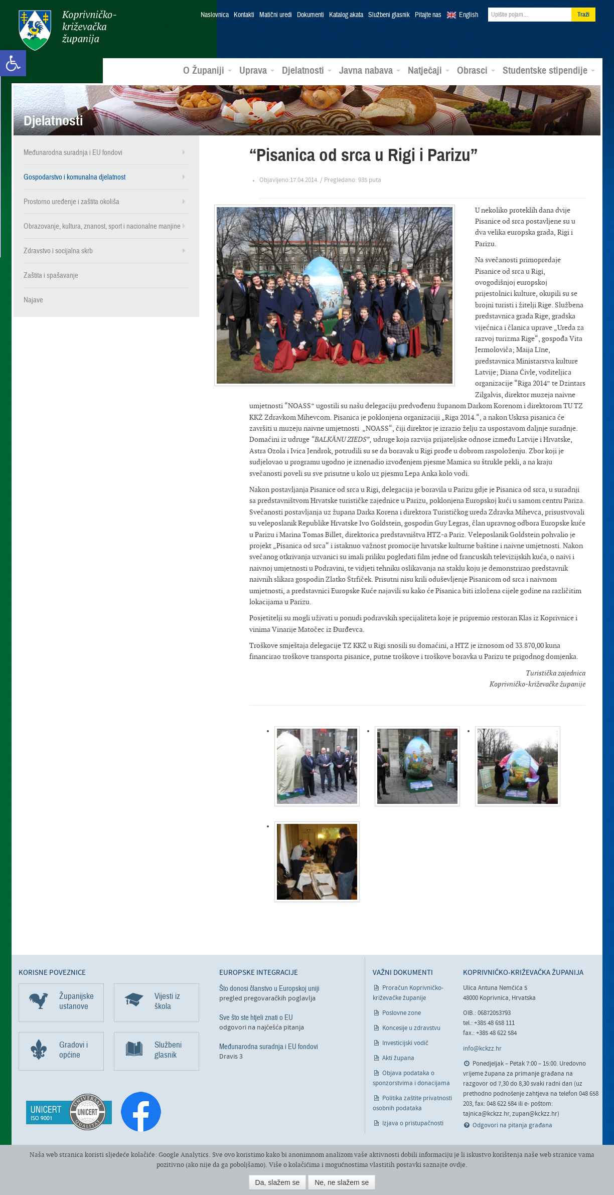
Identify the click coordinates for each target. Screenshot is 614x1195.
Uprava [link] (256, 71)
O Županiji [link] (207, 71)
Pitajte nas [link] (428, 15)
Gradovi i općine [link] (73, 1049)
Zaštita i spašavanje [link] (51, 275)
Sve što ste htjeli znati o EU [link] (256, 1017)
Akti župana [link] (398, 1058)
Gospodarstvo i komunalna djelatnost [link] (74, 177)
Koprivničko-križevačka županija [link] (67, 30)
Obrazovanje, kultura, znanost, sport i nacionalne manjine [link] (102, 226)
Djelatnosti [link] (307, 71)
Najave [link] (33, 300)
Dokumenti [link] (310, 15)
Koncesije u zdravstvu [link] (411, 1028)
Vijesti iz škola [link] (167, 1000)
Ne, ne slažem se (342, 1182)
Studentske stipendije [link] (549, 71)
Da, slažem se (277, 1182)
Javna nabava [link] (369, 71)
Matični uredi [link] (275, 15)
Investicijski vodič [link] (405, 1043)
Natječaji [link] (428, 71)
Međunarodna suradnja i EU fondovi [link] (73, 152)
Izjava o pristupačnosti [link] (412, 1123)
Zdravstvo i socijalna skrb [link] (58, 251)
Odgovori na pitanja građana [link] (512, 1125)
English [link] (468, 15)
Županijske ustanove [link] (76, 1000)
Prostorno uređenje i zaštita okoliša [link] (71, 202)
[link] (13, 63)
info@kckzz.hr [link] (482, 1048)
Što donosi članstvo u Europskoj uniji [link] (269, 988)
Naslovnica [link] (215, 15)
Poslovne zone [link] (401, 1012)
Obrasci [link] (476, 71)
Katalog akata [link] (346, 15)
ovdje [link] (457, 1164)
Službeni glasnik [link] (389, 15)
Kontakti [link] (244, 15)
